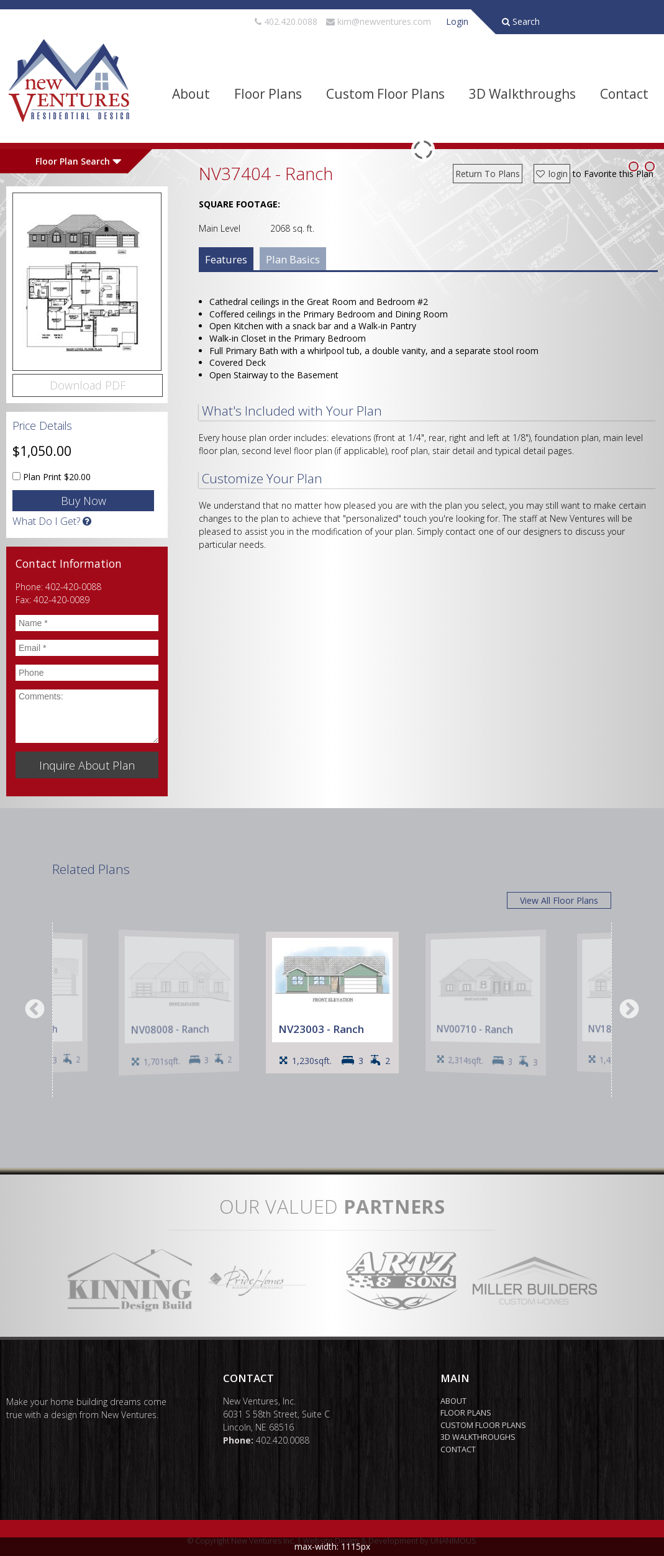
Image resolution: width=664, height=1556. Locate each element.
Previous (35, 1010)
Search (521, 21)
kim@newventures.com (384, 21)
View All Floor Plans (559, 900)
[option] (332, 1002)
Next (629, 1010)
